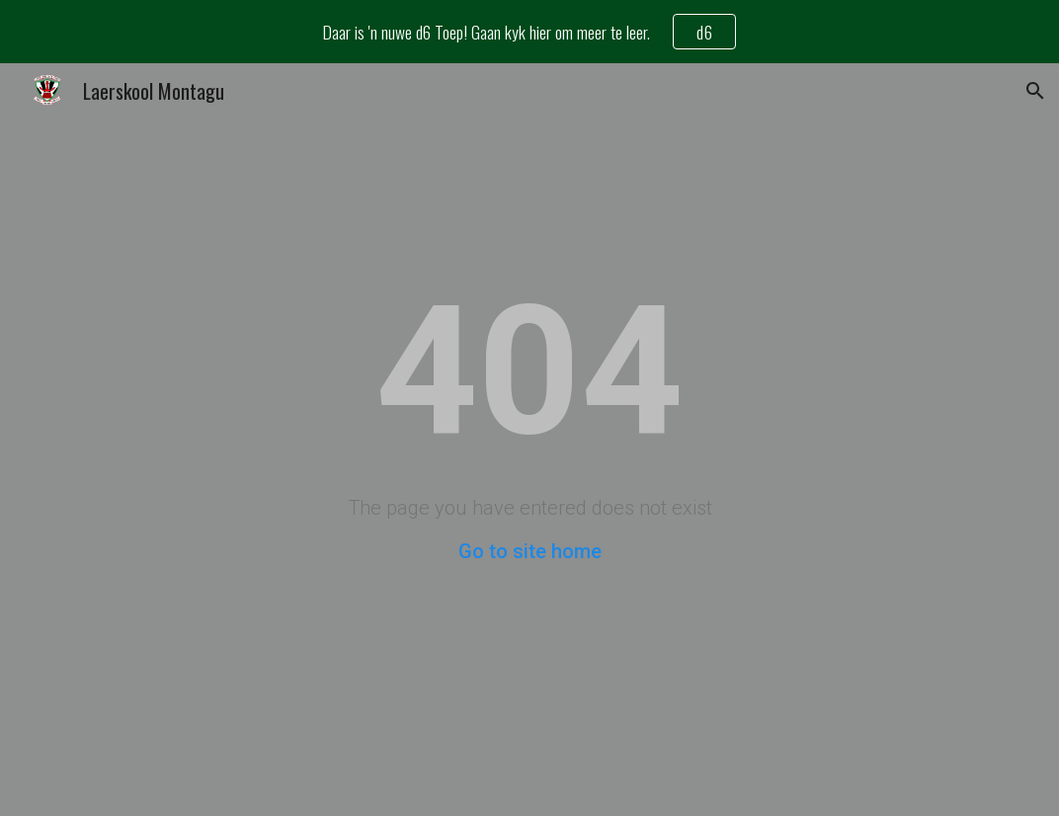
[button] (1035, 91)
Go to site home (530, 551)
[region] (529, 31)
